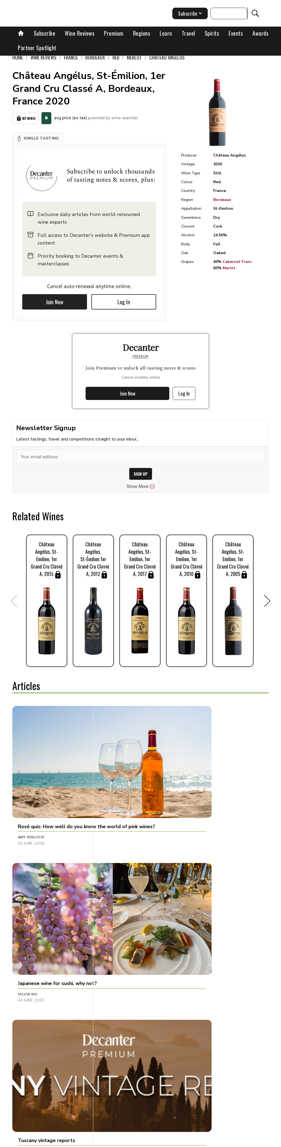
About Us (82, 1141)
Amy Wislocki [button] (31, 781)
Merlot (229, 268)
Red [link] (116, 57)
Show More (141, 486)
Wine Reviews (79, 33)
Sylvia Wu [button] (112, 781)
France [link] (71, 57)
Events (236, 33)
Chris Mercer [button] (31, 882)
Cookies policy (162, 1141)
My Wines (25, 118)
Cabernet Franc (237, 261)
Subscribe (44, 33)
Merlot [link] (134, 57)
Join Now (54, 302)
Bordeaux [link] (95, 57)
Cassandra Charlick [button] (39, 995)
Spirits (212, 33)
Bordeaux (222, 199)
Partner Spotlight (37, 48)
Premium (113, 33)
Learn (166, 33)
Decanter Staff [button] (202, 781)
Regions (141, 33)
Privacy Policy (194, 1141)
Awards (260, 33)
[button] (38, 138)
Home (17, 57)
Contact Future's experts (120, 1141)
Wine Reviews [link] (43, 57)
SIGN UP (141, 474)
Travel (188, 33)
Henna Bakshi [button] (115, 882)
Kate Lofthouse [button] (117, 995)
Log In (123, 302)
